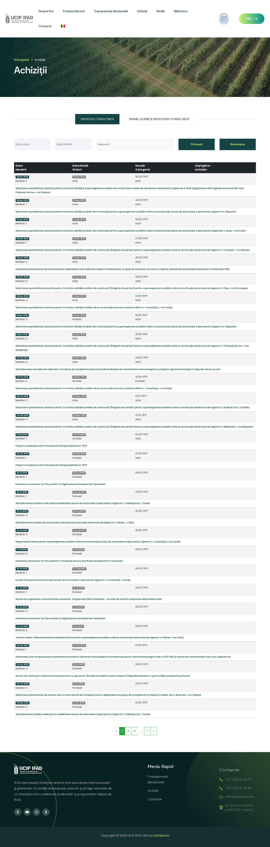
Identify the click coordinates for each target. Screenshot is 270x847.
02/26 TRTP (141, 434)
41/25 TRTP (141, 530)
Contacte (45, 26)
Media (161, 11)
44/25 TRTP (141, 472)
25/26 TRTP (141, 257)
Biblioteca (180, 11)
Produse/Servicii (74, 11)
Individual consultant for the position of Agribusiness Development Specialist (61, 484)
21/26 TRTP (141, 295)
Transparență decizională (111, 11)
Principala (21, 60)
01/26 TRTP (141, 453)
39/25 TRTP (141, 587)
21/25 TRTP (141, 702)
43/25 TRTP (141, 491)
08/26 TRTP (141, 357)
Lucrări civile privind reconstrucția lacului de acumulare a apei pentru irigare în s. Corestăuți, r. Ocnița (73, 580)
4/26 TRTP (141, 415)
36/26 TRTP (141, 200)
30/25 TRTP (141, 683)
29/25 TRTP (141, 664)
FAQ (251, 19)
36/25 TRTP (141, 606)
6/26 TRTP (141, 396)
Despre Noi (46, 11)
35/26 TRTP (141, 176)
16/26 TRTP (141, 334)
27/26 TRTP (141, 238)
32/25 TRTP (141, 511)
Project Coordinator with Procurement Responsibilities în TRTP (51, 445)
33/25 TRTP (141, 626)
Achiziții (142, 11)
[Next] (154, 731)
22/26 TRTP (141, 276)
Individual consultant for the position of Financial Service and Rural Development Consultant (69, 560)
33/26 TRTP (141, 219)
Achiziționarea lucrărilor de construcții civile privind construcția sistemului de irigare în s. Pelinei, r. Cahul (75, 522)
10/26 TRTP (141, 376)
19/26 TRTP (141, 315)
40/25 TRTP (141, 568)
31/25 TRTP (141, 645)
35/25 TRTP (141, 549)
